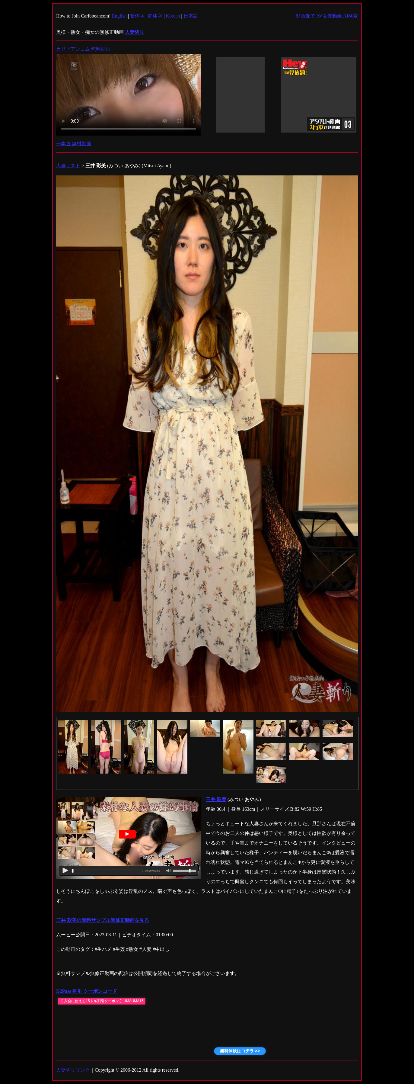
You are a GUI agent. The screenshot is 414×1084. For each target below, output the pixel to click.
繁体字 (137, 15)
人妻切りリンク (73, 1070)
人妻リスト (68, 165)
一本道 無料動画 (73, 143)
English (119, 15)
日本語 (190, 15)
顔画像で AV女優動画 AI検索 (327, 15)
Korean (173, 15)
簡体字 (155, 15)
